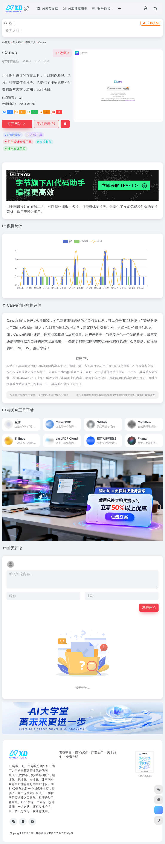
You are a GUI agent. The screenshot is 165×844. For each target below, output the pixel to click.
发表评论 (149, 607)
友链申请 (65, 752)
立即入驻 (150, 23)
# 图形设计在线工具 (18, 142)
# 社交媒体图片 (15, 148)
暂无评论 (14, 548)
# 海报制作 (44, 142)
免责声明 (72, 756)
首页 (7, 42)
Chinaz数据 (21, 327)
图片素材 (17, 42)
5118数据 (130, 321)
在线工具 (30, 42)
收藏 (62, 53)
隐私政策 (81, 752)
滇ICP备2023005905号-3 (58, 833)
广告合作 (97, 752)
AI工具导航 (37, 833)
